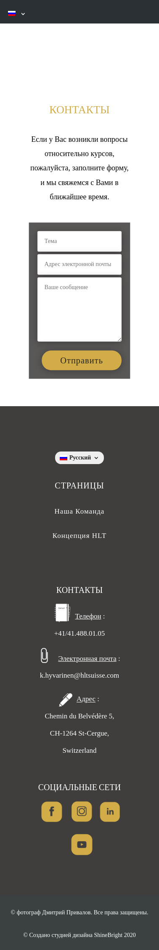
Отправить (81, 360)
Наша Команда (80, 511)
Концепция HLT (80, 536)
